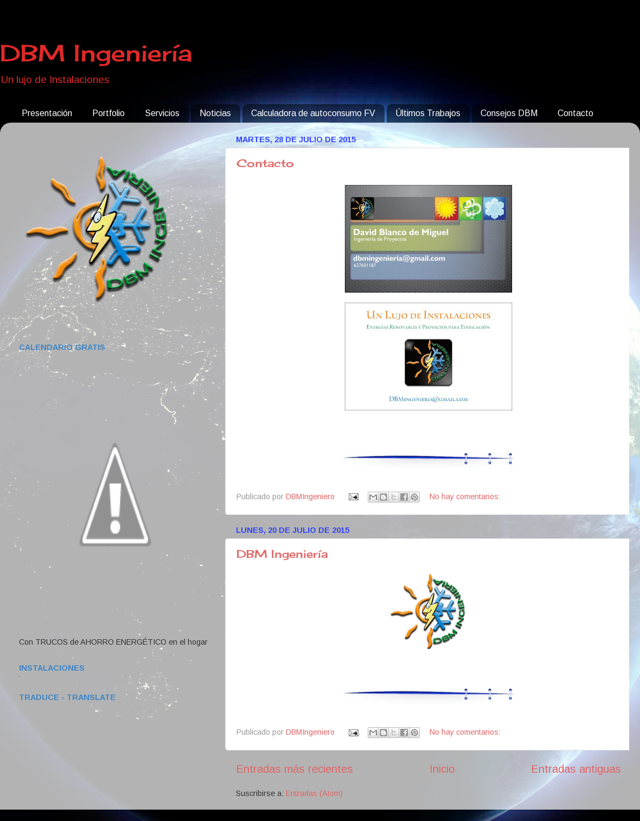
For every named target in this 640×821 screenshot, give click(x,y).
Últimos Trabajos (427, 113)
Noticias (215, 113)
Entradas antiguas (576, 769)
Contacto (575, 113)
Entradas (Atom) (314, 793)
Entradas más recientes (294, 769)
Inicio (442, 769)
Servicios (162, 113)
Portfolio (108, 113)
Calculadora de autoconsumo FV (313, 113)
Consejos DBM (509, 113)
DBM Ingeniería (96, 53)
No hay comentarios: (465, 496)
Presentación (47, 113)
